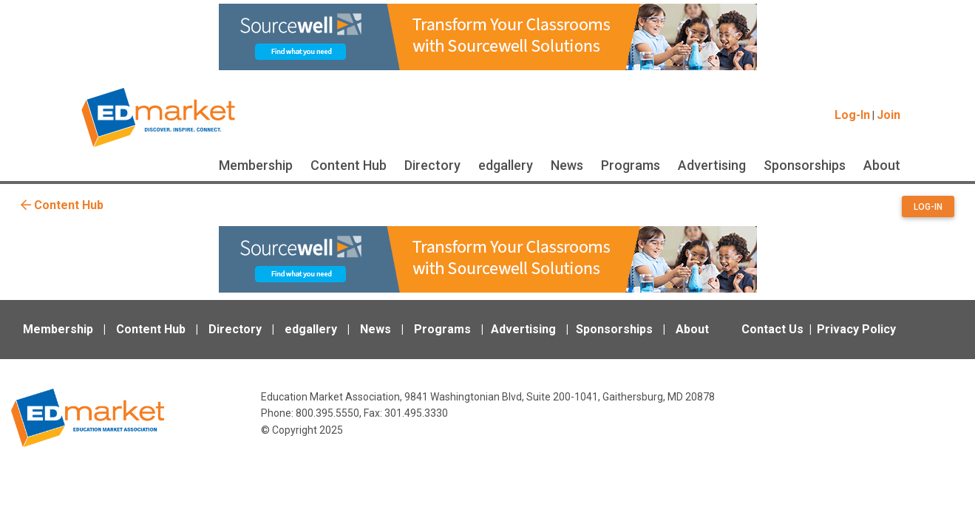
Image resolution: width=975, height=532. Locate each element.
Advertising (712, 165)
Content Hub (348, 165)
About (881, 165)
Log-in (928, 207)
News (567, 165)
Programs (630, 165)
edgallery (505, 165)
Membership (256, 165)
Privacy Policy (856, 329)
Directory (432, 165)
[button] (928, 209)
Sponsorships (805, 165)
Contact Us (772, 329)
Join (888, 115)
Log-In (852, 115)
